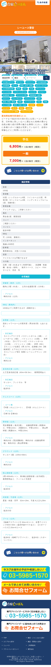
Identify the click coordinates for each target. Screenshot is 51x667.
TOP (6, 638)
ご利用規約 (33, 647)
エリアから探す (10, 642)
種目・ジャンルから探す (38, 638)
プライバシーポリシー (13, 651)
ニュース (8, 647)
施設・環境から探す (36, 642)
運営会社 (32, 651)
